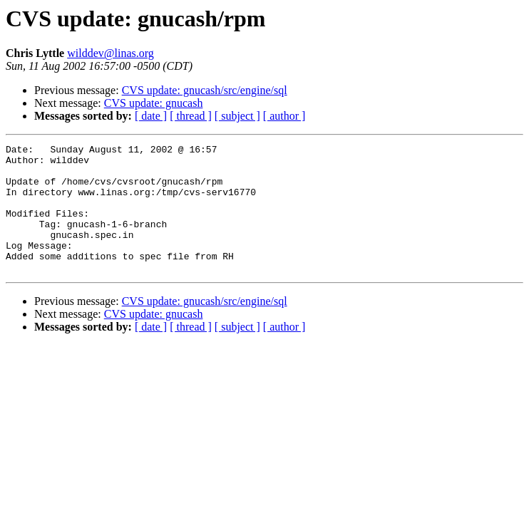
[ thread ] (191, 116)
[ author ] (284, 116)
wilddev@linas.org (110, 53)
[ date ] (151, 116)
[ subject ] (237, 116)
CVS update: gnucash (153, 103)
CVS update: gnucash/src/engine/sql (204, 90)
